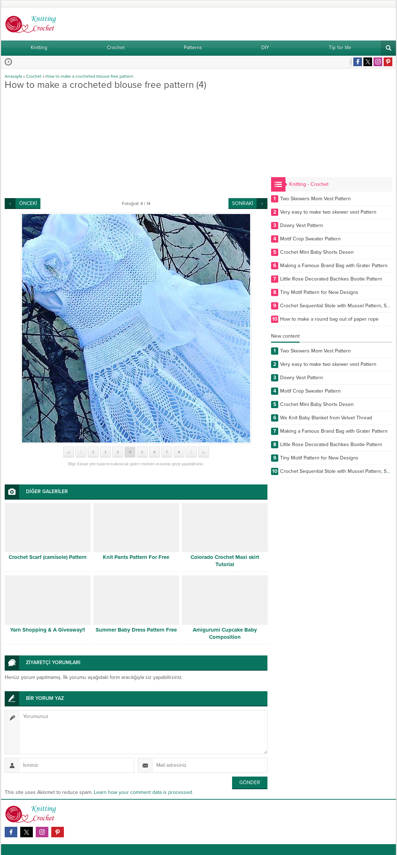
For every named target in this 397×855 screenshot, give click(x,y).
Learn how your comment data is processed (143, 792)
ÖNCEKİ (28, 203)
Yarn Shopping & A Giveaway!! (47, 630)
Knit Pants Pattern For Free (136, 557)
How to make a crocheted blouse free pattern (89, 76)
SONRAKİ (242, 203)
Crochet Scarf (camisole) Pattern (48, 557)
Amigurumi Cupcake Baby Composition (225, 633)
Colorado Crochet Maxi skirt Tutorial (225, 561)
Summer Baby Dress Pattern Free (136, 630)
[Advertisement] (136, 143)
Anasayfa (13, 76)
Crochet (34, 76)
